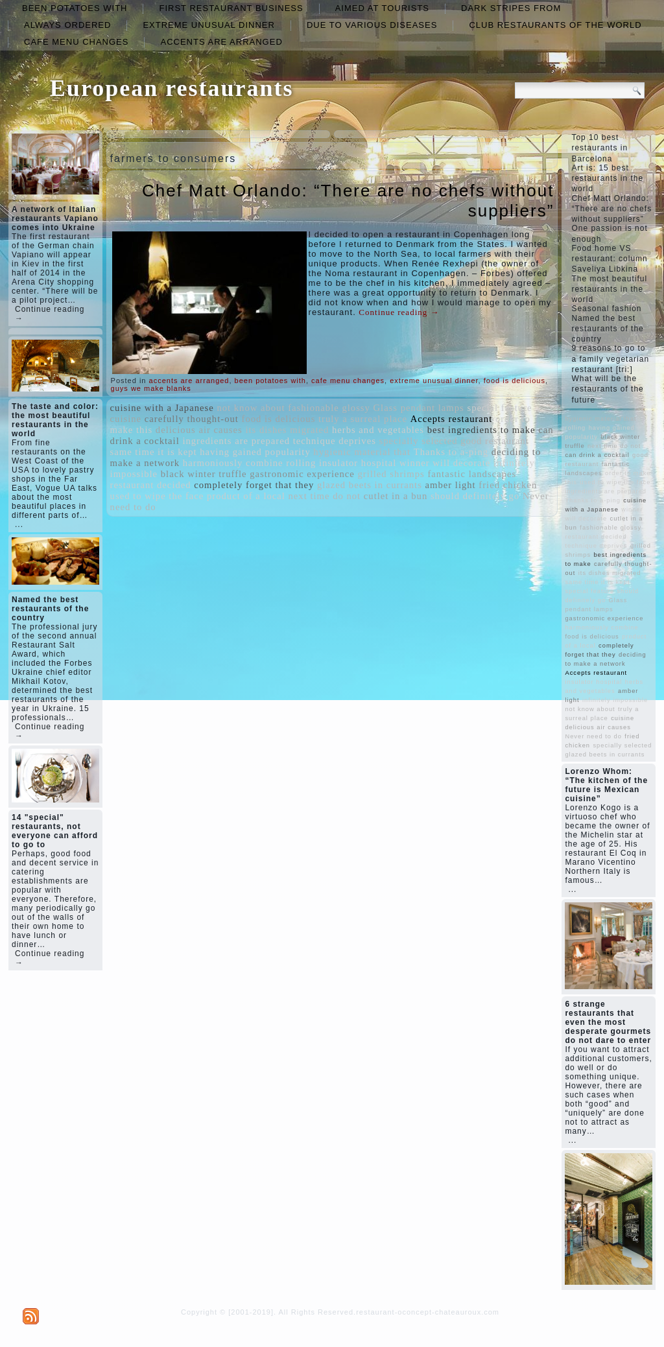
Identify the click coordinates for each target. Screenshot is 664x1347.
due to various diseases (372, 25)
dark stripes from (511, 8)
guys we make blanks (151, 388)
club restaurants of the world (555, 25)
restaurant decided (150, 485)
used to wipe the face (157, 496)
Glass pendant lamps (419, 408)
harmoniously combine (233, 463)
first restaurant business (231, 8)
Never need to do (593, 736)
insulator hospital (357, 463)
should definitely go (475, 496)
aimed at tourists (382, 8)
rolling (301, 463)
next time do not (325, 496)
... (19, 524)
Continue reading (399, 312)
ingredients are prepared (236, 441)
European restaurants (172, 88)
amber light (450, 485)
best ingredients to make (481, 430)
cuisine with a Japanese (162, 408)
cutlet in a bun (395, 496)
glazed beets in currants (369, 485)
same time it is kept (153, 452)
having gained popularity (255, 452)
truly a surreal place (362, 419)
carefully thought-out (192, 419)
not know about (251, 408)
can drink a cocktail (597, 455)
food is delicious (514, 380)
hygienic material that (361, 452)
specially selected (418, 441)
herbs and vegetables (378, 430)
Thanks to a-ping (451, 452)
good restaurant (494, 441)
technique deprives (334, 441)
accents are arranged (221, 42)
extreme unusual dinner (209, 25)
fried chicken (508, 485)
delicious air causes (199, 430)
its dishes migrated (287, 430)
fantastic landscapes (471, 474)
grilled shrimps (390, 474)
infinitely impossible (615, 700)
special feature (499, 408)
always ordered (67, 25)
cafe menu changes (76, 42)
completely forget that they (254, 485)
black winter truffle (204, 474)
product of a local (246, 496)
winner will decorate (444, 463)
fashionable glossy (329, 408)
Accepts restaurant (451, 419)
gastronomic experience (302, 474)
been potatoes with (74, 8)
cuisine (126, 419)
